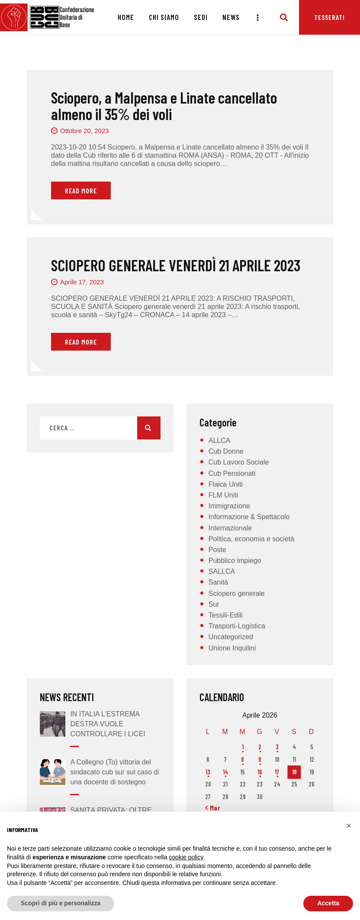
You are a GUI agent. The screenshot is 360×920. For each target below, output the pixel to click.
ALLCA (220, 440)
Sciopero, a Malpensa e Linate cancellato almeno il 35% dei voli (164, 105)
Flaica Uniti (226, 484)
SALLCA (222, 571)
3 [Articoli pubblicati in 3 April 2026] (277, 747)
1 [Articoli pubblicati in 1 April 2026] (243, 747)
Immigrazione (229, 506)
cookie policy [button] (186, 857)
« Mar (213, 807)
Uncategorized (231, 636)
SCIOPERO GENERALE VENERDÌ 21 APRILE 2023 (175, 265)
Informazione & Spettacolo (249, 516)
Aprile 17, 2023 (82, 282)
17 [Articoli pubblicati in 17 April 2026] (277, 772)
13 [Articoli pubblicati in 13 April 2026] (208, 772)
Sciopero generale (237, 593)
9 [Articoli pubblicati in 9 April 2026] (259, 759)
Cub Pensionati (232, 473)
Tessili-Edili (226, 615)
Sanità (218, 582)
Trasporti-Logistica (237, 626)
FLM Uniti (223, 495)
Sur (214, 604)
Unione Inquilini (232, 648)
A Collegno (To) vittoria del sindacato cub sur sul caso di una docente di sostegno (114, 772)
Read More (81, 190)
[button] (349, 825)
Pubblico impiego (235, 560)
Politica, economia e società (251, 539)
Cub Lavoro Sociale (239, 462)
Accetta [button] (328, 903)
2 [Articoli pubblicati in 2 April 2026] (259, 747)
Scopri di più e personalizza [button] (60, 903)
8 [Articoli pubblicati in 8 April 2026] (242, 759)
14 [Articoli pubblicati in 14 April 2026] (225, 772)
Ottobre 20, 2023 (84, 130)
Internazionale (230, 528)
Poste (217, 549)
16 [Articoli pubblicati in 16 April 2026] (259, 772)
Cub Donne (226, 451)
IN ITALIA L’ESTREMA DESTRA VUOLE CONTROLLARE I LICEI (107, 724)
